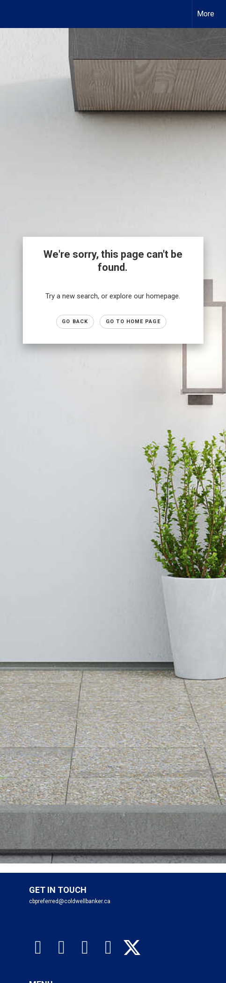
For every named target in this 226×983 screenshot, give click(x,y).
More (205, 13)
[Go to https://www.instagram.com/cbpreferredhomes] (61, 947)
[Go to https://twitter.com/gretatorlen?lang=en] (132, 948)
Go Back (75, 321)
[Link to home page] (15, 14)
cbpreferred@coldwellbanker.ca (69, 901)
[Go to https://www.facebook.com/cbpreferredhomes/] (38, 947)
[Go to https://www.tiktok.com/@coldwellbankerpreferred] (85, 947)
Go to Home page (133, 321)
